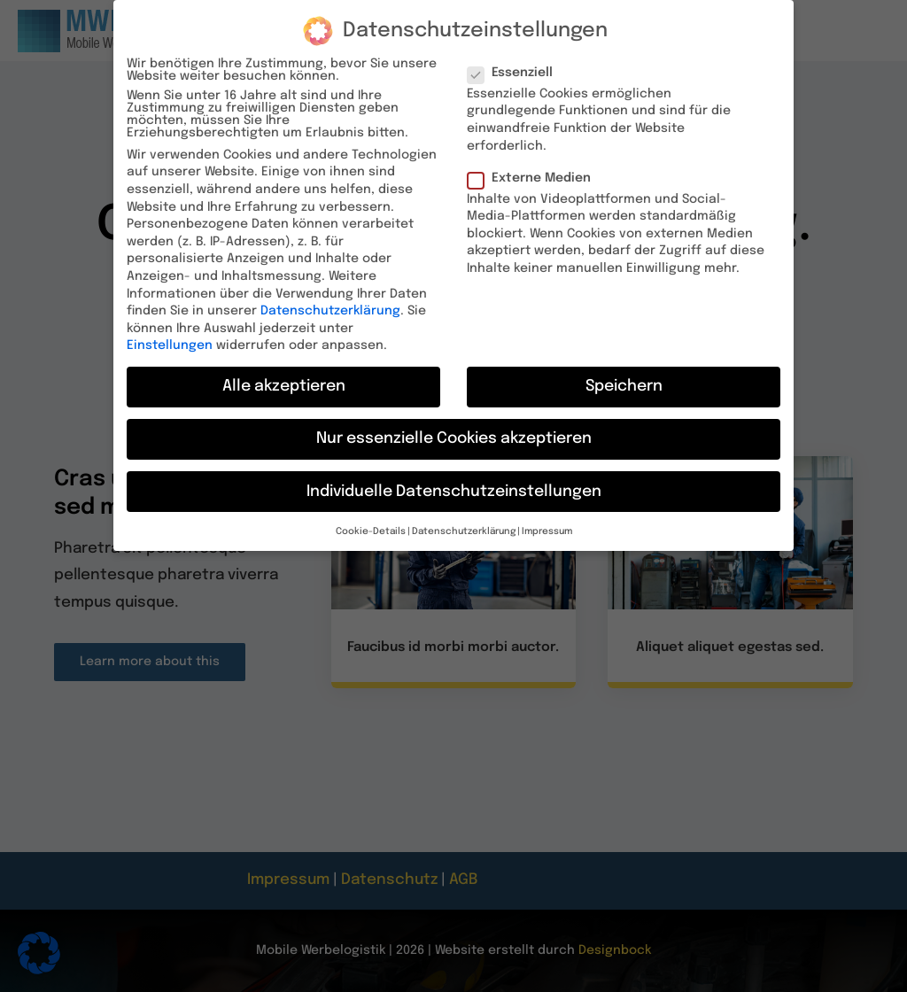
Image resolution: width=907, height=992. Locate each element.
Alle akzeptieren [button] (283, 377)
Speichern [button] (624, 377)
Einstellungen (170, 336)
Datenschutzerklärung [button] (464, 522)
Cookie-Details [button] (371, 522)
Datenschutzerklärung (330, 302)
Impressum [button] (547, 522)
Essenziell (517, 63)
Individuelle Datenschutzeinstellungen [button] (453, 482)
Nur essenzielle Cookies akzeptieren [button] (454, 430)
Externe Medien (536, 168)
